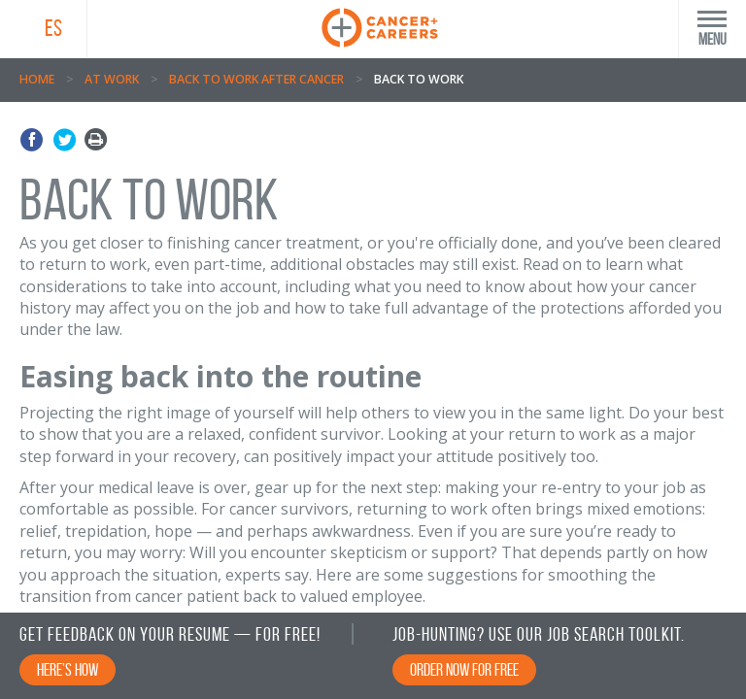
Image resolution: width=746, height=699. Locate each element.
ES (53, 28)
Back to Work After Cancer (256, 79)
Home (36, 79)
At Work (112, 79)
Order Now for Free (464, 670)
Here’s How (67, 670)
